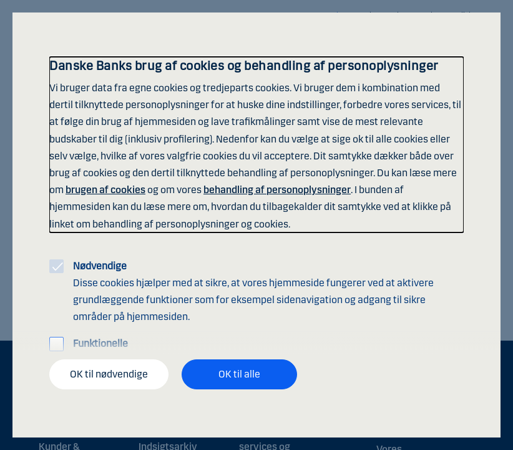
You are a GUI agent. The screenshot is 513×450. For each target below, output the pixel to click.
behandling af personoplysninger (277, 190)
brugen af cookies (105, 190)
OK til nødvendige (109, 374)
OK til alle (239, 374)
